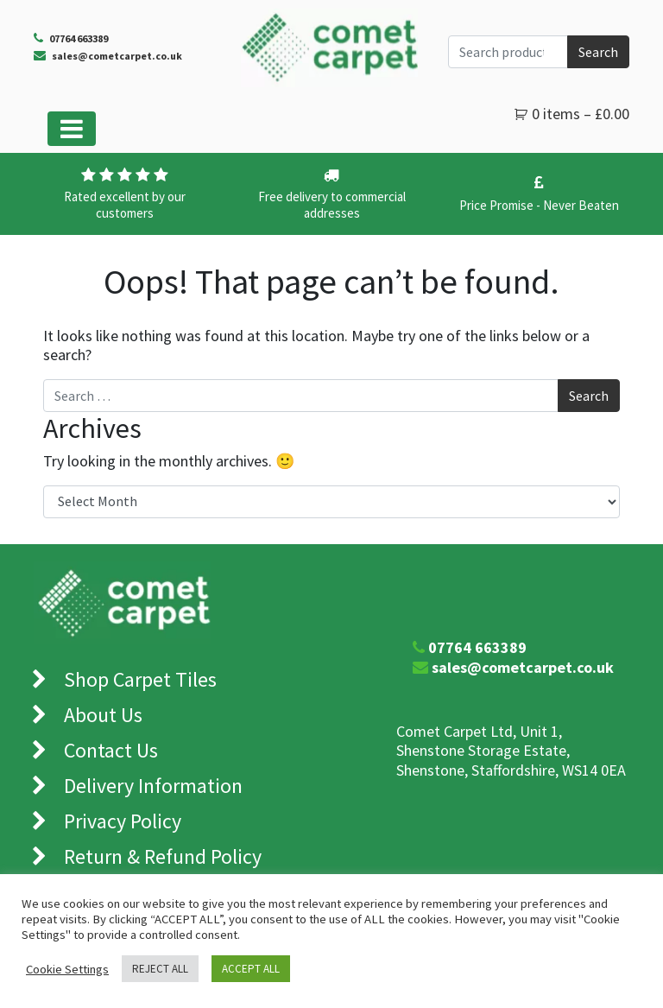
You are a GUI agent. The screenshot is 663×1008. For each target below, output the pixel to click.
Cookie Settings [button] (67, 969)
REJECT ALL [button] (160, 968)
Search (598, 51)
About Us (103, 714)
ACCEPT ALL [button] (251, 968)
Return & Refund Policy (163, 856)
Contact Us (111, 750)
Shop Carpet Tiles (140, 679)
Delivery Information (153, 785)
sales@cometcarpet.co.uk (117, 55)
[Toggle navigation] (71, 128)
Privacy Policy (122, 821)
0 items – (580, 114)
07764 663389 (477, 647)
